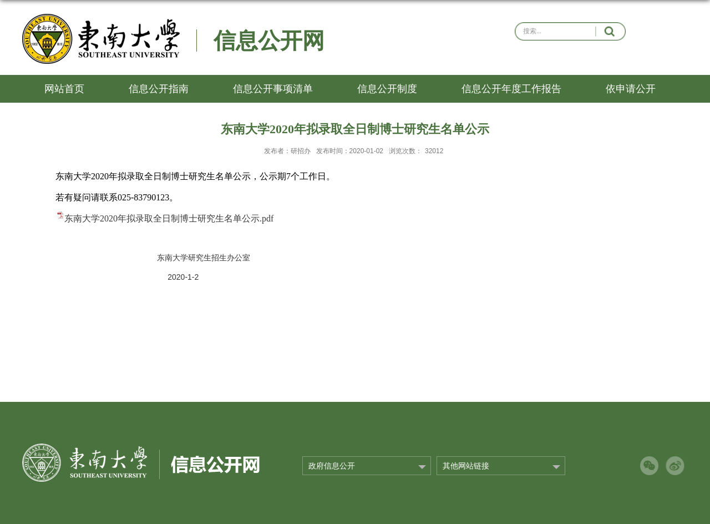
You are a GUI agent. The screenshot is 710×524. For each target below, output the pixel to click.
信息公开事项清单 (273, 88)
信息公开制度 (387, 88)
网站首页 (64, 88)
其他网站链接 (466, 465)
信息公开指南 (159, 88)
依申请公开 (631, 88)
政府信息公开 (331, 465)
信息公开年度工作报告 (511, 88)
